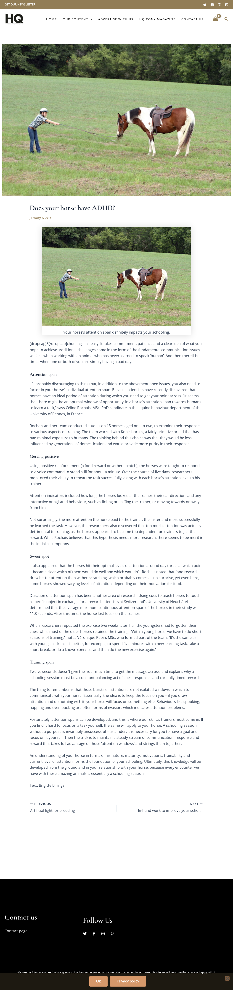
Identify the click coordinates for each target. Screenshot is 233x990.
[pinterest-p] (112, 933)
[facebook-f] (96, 933)
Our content (77, 19)
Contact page (16, 930)
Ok (98, 981)
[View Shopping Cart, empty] (215, 19)
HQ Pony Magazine (157, 19)
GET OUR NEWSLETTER (20, 4)
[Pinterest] (226, 5)
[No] (227, 978)
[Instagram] (219, 5)
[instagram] (105, 933)
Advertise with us (115, 19)
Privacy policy (128, 981)
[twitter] (87, 933)
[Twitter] (205, 5)
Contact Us (192, 19)
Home (51, 19)
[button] (90, 19)
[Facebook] (212, 5)
